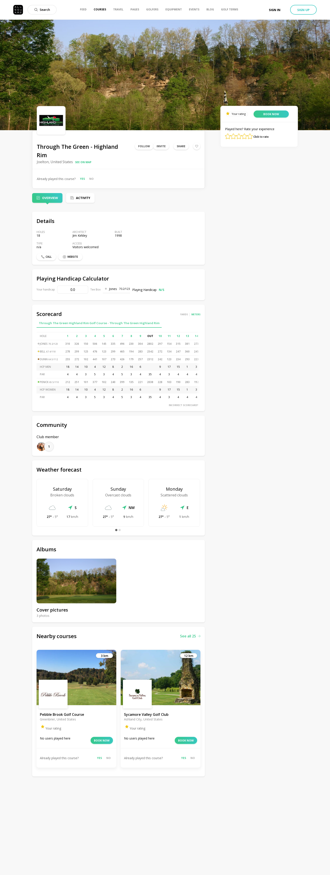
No (91, 179)
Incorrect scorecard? (183, 405)
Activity (83, 198)
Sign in (274, 10)
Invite (161, 146)
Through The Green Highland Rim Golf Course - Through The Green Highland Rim (99, 323)
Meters (195, 314)
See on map (83, 162)
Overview (50, 198)
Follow (144, 146)
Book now (102, 740)
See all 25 (190, 636)
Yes (82, 179)
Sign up (303, 10)
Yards (184, 314)
